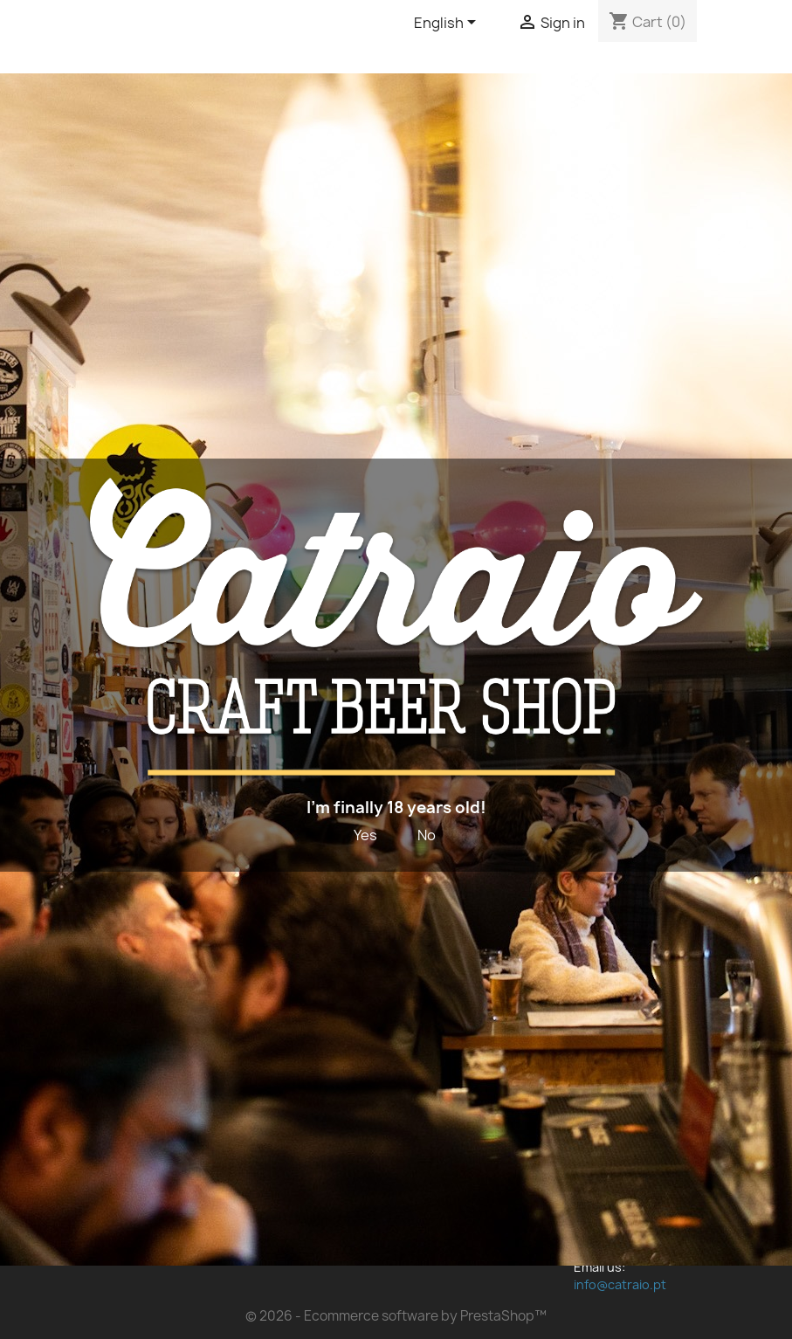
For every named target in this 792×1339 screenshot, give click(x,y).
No (426, 835)
